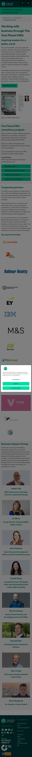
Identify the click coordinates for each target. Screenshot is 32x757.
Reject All (16, 383)
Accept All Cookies (16, 388)
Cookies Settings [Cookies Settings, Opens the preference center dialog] (16, 379)
